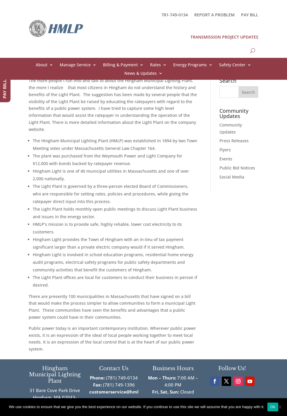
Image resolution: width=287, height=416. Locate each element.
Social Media (231, 177)
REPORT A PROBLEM (214, 15)
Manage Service (75, 65)
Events (225, 159)
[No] (280, 407)
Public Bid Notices (237, 168)
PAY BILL (249, 15)
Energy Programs (190, 65)
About (41, 65)
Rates (155, 65)
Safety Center (232, 65)
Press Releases (234, 140)
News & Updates (140, 73)
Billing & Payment (120, 65)
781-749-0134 (174, 15)
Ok (272, 407)
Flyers (225, 149)
